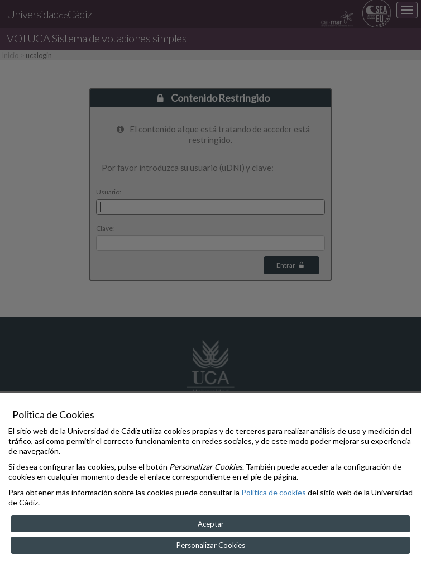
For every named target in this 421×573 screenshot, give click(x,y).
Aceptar (211, 523)
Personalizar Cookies (210, 545)
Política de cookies (273, 492)
